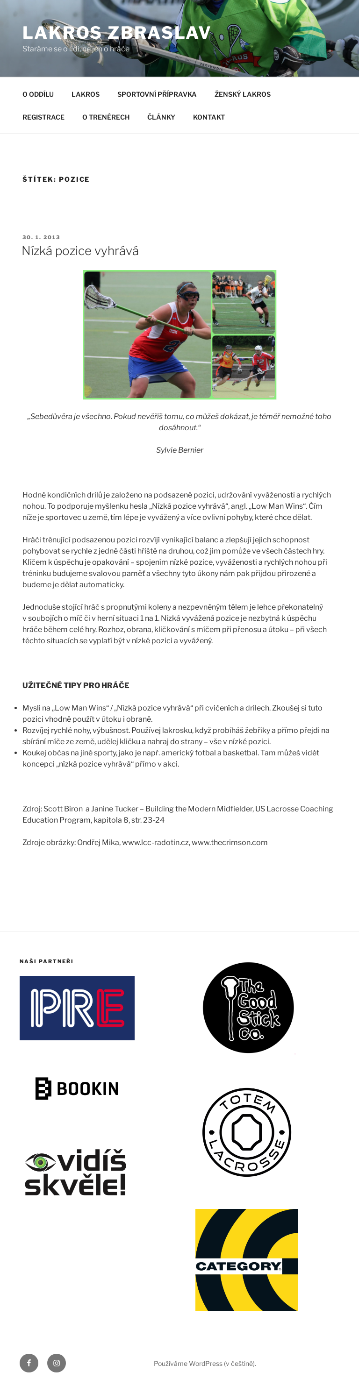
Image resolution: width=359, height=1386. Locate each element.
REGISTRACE (43, 117)
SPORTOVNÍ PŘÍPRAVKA (157, 94)
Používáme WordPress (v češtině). (205, 1363)
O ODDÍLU (38, 94)
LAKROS (86, 94)
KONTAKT (209, 117)
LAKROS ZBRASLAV (117, 32)
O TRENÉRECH (105, 117)
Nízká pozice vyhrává (80, 250)
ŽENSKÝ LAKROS (243, 94)
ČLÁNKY (161, 117)
